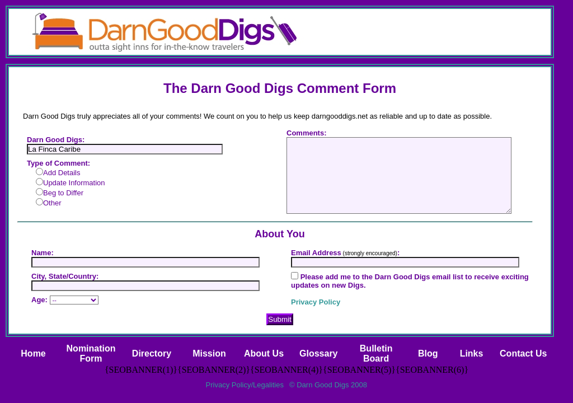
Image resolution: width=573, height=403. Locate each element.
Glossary (318, 353)
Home (33, 353)
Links (471, 353)
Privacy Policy (315, 302)
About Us (264, 353)
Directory (151, 353)
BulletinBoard (376, 353)
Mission (209, 353)
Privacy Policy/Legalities (245, 385)
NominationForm (91, 353)
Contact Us (523, 353)
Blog (428, 353)
